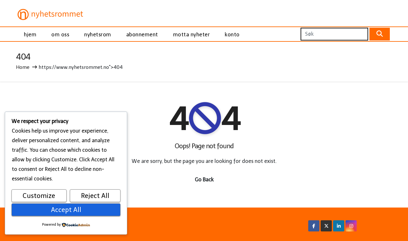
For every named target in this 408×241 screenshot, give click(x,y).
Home (22, 67)
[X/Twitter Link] (326, 225)
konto (232, 35)
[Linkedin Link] (338, 225)
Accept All (66, 210)
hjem (30, 35)
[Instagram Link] (351, 225)
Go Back (204, 180)
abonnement (142, 35)
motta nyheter (191, 35)
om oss (60, 35)
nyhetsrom (97, 35)
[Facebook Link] (314, 225)
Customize (39, 196)
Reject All (95, 196)
